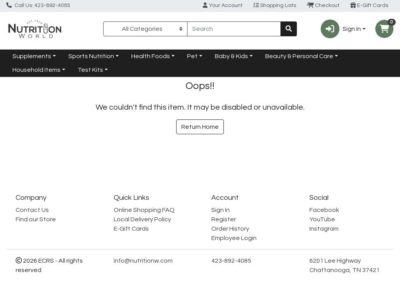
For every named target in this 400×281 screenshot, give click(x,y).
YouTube (322, 219)
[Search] (234, 28)
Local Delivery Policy (142, 219)
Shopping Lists (275, 5)
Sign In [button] (341, 29)
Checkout (323, 5)
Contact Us (32, 210)
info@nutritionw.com (143, 261)
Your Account (222, 5)
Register (223, 219)
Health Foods (150, 56)
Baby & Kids (231, 56)
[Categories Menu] (145, 28)
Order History (230, 229)
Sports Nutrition (91, 56)
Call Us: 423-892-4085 (38, 5)
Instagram (324, 229)
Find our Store (36, 219)
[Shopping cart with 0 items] (384, 29)
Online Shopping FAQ (144, 210)
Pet (192, 56)
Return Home (200, 127)
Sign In (220, 210)
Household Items (36, 70)
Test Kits (90, 70)
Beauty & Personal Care (299, 56)
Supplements (31, 56)
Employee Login (234, 238)
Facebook (324, 210)
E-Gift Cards (369, 5)
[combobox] (234, 28)
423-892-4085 (231, 261)
